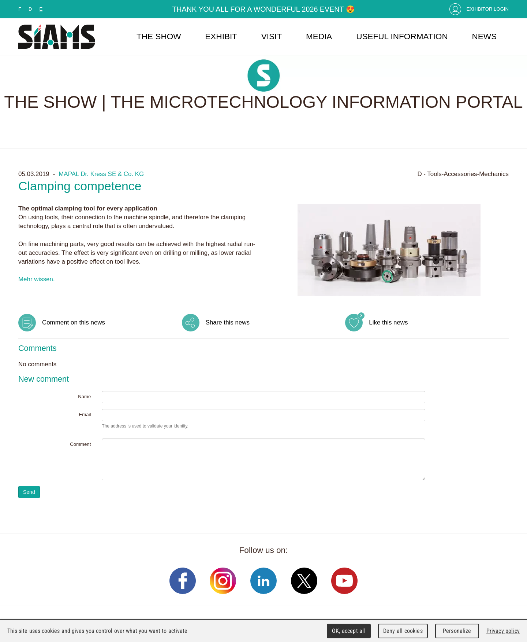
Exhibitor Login (488, 9)
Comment (80, 444)
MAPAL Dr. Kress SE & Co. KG (101, 173)
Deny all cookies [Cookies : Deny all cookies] (403, 630)
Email (85, 414)
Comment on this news (73, 322)
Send (29, 492)
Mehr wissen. (36, 279)
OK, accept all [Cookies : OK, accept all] (349, 630)
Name (84, 396)
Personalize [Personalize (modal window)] (457, 630)
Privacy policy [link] (503, 630)
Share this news (228, 322)
